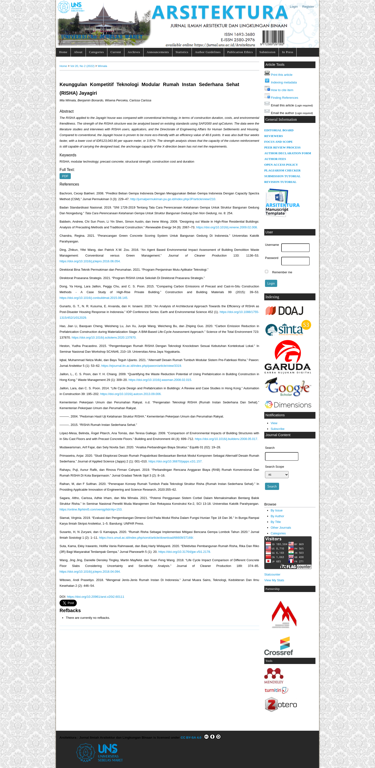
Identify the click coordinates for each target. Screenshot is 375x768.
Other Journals (281, 527)
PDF (65, 176)
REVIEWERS (273, 136)
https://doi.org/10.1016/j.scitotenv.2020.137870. (104, 337)
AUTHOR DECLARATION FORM (287, 153)
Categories (96, 52)
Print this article (281, 75)
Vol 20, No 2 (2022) (82, 65)
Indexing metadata (284, 82)
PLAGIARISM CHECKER (282, 170)
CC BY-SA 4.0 (201, 736)
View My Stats (274, 580)
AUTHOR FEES (275, 159)
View (274, 423)
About (78, 52)
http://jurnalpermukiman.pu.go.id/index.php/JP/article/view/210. (173, 199)
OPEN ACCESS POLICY (281, 164)
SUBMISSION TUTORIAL (282, 176)
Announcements (158, 52)
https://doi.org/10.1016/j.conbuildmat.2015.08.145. (94, 298)
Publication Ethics (240, 52)
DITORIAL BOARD (280, 130)
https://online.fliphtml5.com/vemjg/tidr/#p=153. (91, 509)
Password (271, 258)
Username (272, 245)
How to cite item (282, 90)
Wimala (102, 65)
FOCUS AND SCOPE (278, 141)
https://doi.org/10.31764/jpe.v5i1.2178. (184, 552)
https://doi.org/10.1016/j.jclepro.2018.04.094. (90, 571)
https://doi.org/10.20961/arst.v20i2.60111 (95, 596)
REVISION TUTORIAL (280, 182)
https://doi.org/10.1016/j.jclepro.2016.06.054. (90, 261)
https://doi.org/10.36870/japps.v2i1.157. (176, 461)
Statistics (182, 52)
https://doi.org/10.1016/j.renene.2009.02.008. (227, 227)
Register (308, 6)
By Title (276, 522)
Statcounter (272, 574)
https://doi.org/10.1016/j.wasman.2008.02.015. (160, 380)
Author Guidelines (208, 52)
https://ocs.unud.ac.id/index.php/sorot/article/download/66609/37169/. (146, 537)
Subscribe (278, 429)
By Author (277, 516)
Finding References (284, 97)
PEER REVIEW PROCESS (282, 147)
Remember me (282, 272)
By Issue (277, 510)
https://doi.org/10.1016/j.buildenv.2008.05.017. (226, 439)
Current (115, 52)
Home (63, 52)
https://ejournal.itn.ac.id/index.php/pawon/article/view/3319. (141, 366)
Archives (134, 52)
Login (294, 6)
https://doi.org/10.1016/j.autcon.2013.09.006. (130, 394)
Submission (267, 52)
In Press (287, 52)
